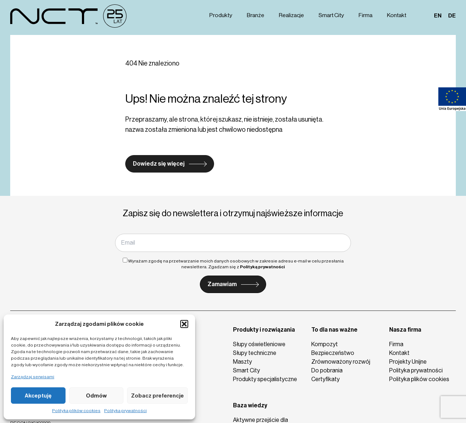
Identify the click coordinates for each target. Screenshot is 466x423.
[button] (184, 324)
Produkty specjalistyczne (265, 379)
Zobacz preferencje (157, 395)
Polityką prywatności (262, 266)
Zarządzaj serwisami (32, 376)
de (452, 15)
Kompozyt (324, 344)
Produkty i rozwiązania (264, 329)
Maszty (242, 361)
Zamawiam (222, 284)
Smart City (332, 15)
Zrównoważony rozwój (340, 361)
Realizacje (292, 15)
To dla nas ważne (334, 329)
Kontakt (397, 15)
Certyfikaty (325, 379)
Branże (256, 15)
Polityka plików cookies (76, 410)
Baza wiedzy (250, 405)
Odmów (96, 395)
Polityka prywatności (125, 410)
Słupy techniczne (254, 352)
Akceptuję (38, 395)
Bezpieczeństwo (332, 352)
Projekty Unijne (408, 361)
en (438, 15)
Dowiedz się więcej (159, 163)
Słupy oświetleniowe (259, 344)
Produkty (222, 15)
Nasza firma (405, 329)
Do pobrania (327, 370)
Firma (367, 15)
